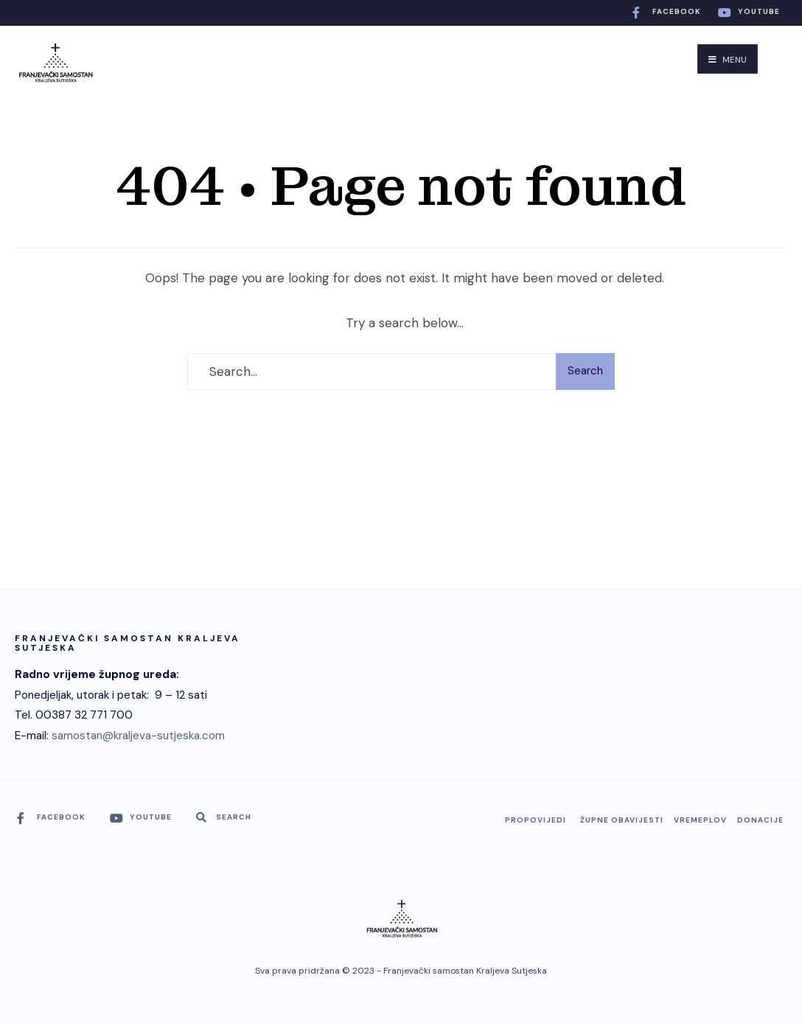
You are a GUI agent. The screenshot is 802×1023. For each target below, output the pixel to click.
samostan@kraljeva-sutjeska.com (138, 735)
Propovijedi (535, 820)
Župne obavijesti (621, 820)
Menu (727, 60)
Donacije (760, 820)
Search (585, 370)
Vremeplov (700, 820)
